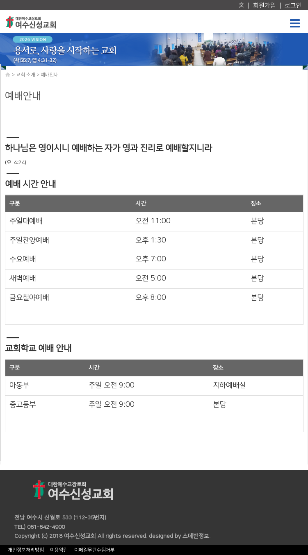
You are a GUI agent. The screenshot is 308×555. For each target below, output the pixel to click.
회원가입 (264, 5)
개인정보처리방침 (26, 550)
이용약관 (59, 550)
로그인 (293, 5)
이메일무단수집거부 (94, 550)
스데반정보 (196, 536)
